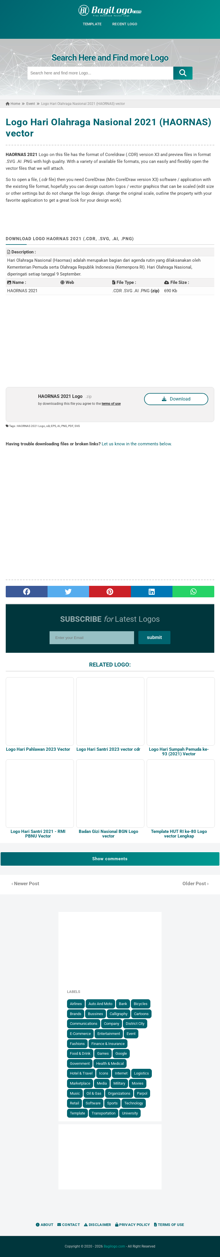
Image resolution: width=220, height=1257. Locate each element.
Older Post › (195, 883)
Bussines (95, 1014)
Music (75, 1093)
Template (77, 1113)
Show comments (110, 858)
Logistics (141, 1073)
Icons (103, 1073)
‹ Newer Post (25, 883)
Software (93, 1103)
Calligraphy (118, 1014)
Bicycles (141, 1004)
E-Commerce (80, 1033)
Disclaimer (97, 1225)
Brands (75, 1014)
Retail (74, 1103)
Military (119, 1083)
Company (111, 1023)
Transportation (103, 1113)
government (80, 1063)
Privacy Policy (132, 1225)
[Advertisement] (110, 341)
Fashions (77, 1044)
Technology (133, 1103)
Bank (123, 1004)
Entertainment (108, 1033)
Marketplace (80, 1083)
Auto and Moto (100, 1004)
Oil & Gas (94, 1093)
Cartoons (141, 1014)
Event (131, 1033)
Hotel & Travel (81, 1073)
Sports (112, 1103)
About (44, 1225)
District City (135, 1023)
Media (102, 1083)
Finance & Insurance (108, 1044)
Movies (138, 1083)
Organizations (119, 1093)
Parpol (142, 1093)
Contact (68, 1225)
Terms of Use (169, 1225)
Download (176, 399)
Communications (83, 1023)
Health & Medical (110, 1063)
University (130, 1113)
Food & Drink (80, 1053)
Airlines (76, 1004)
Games (103, 1053)
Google (121, 1053)
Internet (121, 1073)
